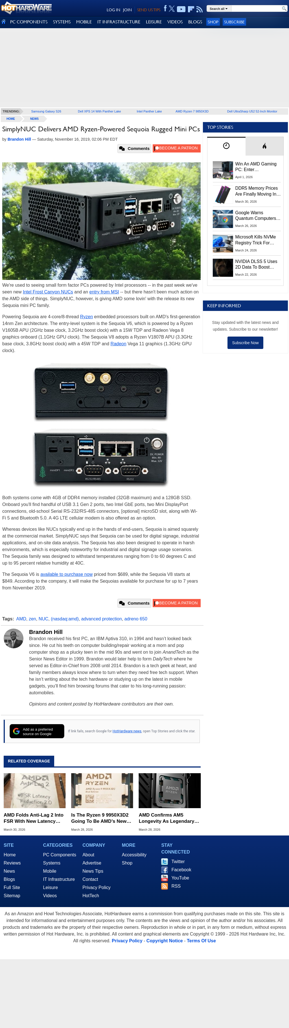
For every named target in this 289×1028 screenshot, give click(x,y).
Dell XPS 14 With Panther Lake (99, 111)
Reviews (12, 863)
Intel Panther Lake (149, 111)
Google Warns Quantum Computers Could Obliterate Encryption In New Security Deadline (255, 216)
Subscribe (234, 21)
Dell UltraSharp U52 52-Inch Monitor (252, 111)
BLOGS (195, 22)
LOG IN (113, 10)
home (10, 118)
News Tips (92, 871)
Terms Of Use (201, 940)
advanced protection (101, 618)
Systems (51, 863)
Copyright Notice (164, 940)
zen (32, 618)
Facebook (181, 869)
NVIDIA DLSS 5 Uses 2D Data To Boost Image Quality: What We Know (256, 264)
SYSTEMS (62, 22)
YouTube (180, 878)
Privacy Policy (96, 887)
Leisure (50, 887)
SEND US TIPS (148, 10)
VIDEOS (175, 22)
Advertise (91, 863)
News (34, 118)
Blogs (9, 879)
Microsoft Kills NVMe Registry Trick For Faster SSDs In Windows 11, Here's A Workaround (256, 240)
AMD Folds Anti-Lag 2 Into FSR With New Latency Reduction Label (34, 818)
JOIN (127, 10)
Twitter (178, 861)
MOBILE (84, 22)
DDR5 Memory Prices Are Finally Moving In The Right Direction (256, 191)
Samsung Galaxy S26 (46, 111)
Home (10, 854)
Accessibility (134, 854)
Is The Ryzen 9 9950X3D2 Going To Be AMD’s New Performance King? (99, 818)
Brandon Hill (46, 632)
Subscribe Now (245, 343)
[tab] (226, 146)
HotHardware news (127, 731)
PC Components (59, 854)
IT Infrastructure (59, 879)
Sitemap (12, 895)
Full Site (12, 887)
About (88, 854)
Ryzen (86, 316)
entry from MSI (104, 291)
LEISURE (154, 22)
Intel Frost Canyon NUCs (48, 291)
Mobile (49, 871)
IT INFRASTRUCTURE (118, 22)
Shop (213, 21)
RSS (176, 886)
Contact (90, 879)
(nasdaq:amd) (65, 618)
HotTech (90, 895)
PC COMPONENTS (28, 22)
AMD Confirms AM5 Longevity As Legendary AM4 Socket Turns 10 (166, 818)
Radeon (118, 343)
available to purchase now (66, 574)
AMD (21, 618)
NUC (44, 618)
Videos (50, 895)
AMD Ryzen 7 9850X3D (192, 111)
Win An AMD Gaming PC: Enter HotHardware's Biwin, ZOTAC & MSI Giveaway (256, 167)
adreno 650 (135, 618)
